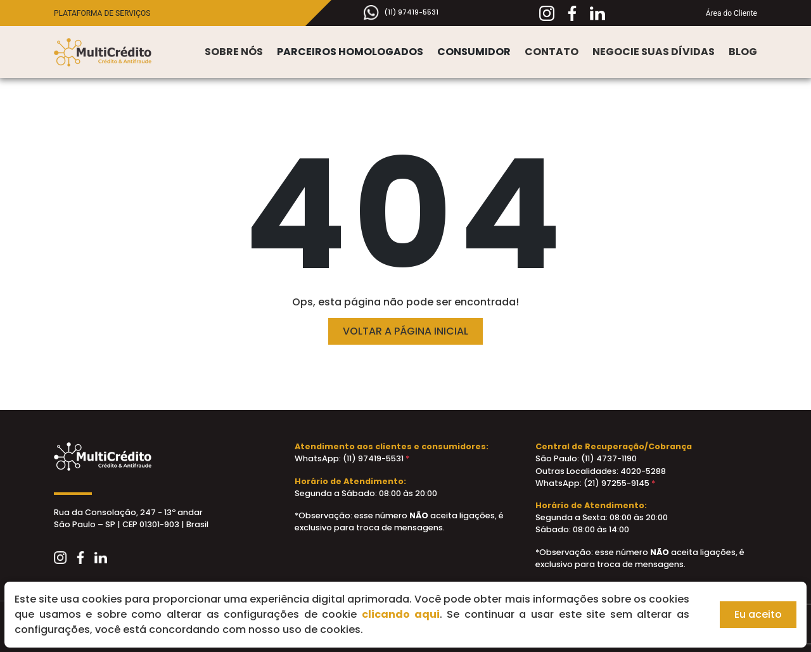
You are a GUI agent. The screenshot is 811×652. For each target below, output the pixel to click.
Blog (743, 51)
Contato (551, 51)
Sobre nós (234, 51)
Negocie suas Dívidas (653, 51)
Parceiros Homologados (350, 51)
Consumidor (474, 51)
